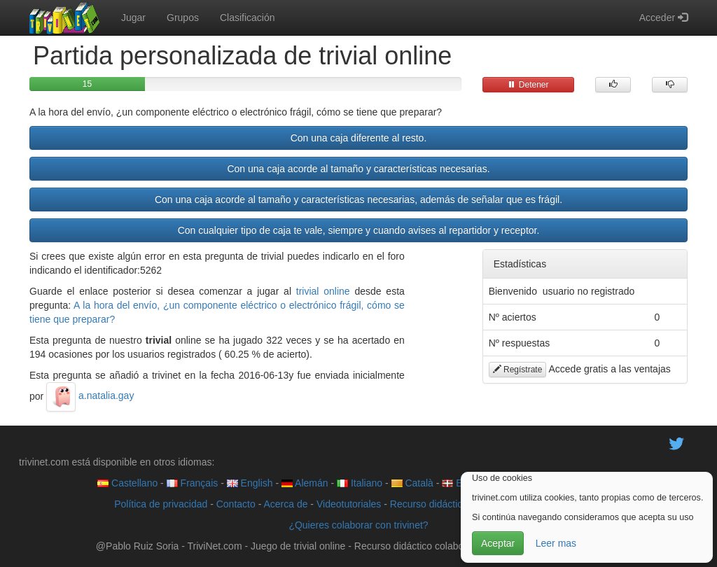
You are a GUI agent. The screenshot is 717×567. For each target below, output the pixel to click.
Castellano (127, 483)
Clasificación (247, 17)
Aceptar (498, 543)
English (250, 483)
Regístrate (518, 369)
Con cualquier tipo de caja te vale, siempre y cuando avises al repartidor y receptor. (359, 230)
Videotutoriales (348, 504)
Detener (528, 85)
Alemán (304, 483)
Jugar (133, 17)
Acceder (663, 17)
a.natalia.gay (90, 395)
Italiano (359, 483)
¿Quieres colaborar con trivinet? (358, 525)
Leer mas (556, 543)
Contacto (236, 504)
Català (412, 483)
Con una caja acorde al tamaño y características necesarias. (358, 168)
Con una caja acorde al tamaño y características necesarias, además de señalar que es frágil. (358, 199)
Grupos (183, 17)
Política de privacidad (160, 504)
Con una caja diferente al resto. (359, 138)
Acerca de (285, 504)
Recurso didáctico (429, 504)
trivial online (323, 291)
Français (192, 483)
